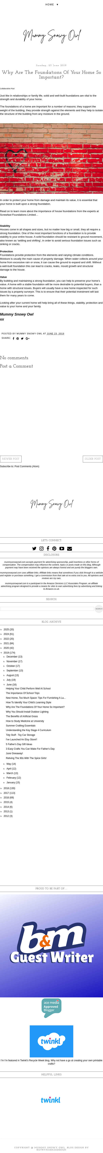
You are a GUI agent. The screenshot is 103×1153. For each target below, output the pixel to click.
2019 (7, 652)
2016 (7, 797)
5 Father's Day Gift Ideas (19, 744)
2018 (7, 788)
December (12, 656)
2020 (7, 648)
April (9, 768)
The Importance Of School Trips (22, 693)
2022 (7, 638)
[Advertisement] (51, 852)
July (9, 679)
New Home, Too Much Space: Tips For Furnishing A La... (36, 698)
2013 (7, 811)
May (9, 764)
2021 (7, 643)
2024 (7, 634)
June (9, 684)
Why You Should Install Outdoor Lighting (27, 711)
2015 (7, 802)
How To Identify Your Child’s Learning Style (28, 702)
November (12, 661)
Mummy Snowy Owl (49, 1148)
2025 (7, 629)
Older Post (93, 459)
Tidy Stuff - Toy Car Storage (20, 735)
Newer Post (10, 459)
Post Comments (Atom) (26, 466)
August (11, 675)
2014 (7, 807)
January (11, 782)
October (11, 666)
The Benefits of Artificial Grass (22, 716)
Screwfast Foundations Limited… (19, 214)
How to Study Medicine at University (25, 721)
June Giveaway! (14, 753)
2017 (7, 793)
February (12, 777)
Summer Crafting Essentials (20, 725)
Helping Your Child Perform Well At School (28, 688)
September (13, 670)
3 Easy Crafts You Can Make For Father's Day (30, 748)
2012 (7, 816)
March (10, 773)
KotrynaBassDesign (51, 1150)
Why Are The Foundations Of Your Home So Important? (35, 707)
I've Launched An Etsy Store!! (21, 739)
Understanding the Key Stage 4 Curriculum (28, 730)
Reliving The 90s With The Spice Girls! (26, 758)
